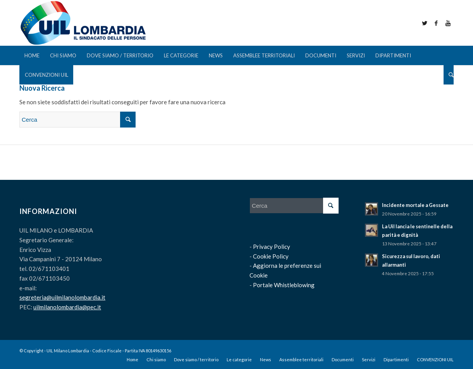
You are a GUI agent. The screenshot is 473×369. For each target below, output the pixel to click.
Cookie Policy (271, 256)
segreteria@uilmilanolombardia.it (62, 297)
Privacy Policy (271, 246)
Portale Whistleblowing (284, 284)
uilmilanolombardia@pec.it (67, 306)
